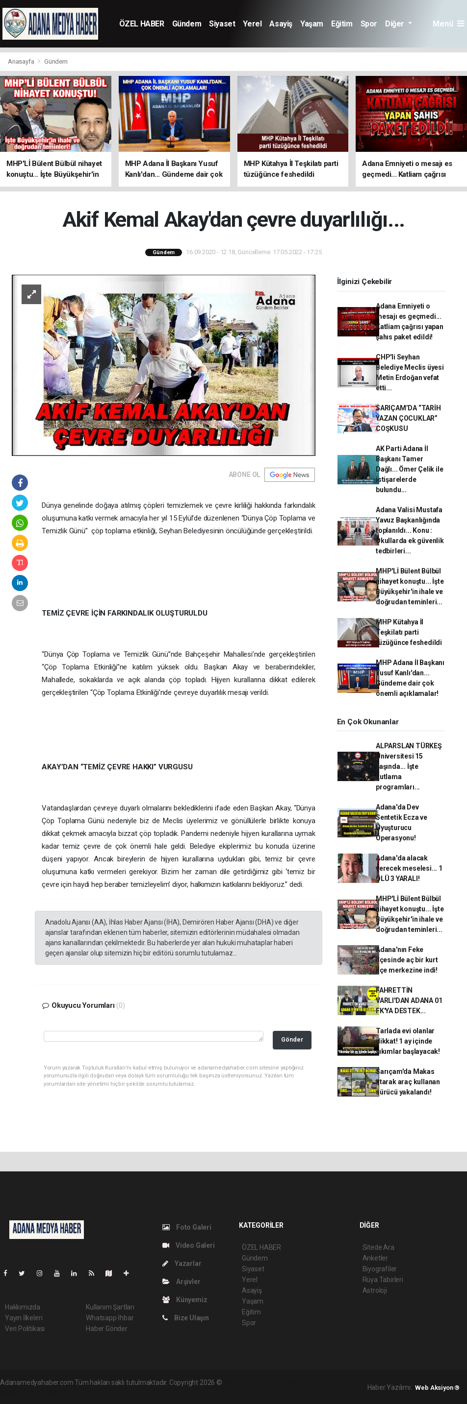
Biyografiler (380, 1269)
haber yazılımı (244, 1382)
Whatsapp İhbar (109, 1318)
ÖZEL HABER (141, 23)
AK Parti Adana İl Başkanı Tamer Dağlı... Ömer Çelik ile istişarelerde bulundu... (409, 469)
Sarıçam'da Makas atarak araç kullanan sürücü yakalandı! (408, 1082)
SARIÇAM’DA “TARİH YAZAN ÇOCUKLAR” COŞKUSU (408, 418)
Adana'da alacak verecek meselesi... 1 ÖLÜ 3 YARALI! (409, 868)
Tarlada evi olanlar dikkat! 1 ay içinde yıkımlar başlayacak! (408, 1041)
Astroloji (375, 1290)
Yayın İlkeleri (23, 1318)
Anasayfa (21, 61)
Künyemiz (184, 1300)
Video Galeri (188, 1245)
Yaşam (311, 23)
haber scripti (324, 1382)
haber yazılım (20, 1393)
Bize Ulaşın (185, 1318)
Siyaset (222, 23)
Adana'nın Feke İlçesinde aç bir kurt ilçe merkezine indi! (407, 960)
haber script (60, 1393)
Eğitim (342, 23)
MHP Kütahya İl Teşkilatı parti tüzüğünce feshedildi (409, 632)
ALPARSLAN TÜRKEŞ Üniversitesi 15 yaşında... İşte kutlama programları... (409, 766)
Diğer (395, 23)
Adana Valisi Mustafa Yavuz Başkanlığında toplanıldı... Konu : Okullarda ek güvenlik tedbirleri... (410, 530)
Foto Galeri (186, 1227)
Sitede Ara (378, 1247)
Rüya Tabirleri (383, 1280)
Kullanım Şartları (110, 1307)
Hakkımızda (22, 1307)
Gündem (187, 23)
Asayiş (280, 23)
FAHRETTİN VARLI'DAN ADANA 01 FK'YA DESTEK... (409, 1000)
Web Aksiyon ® (437, 1387)
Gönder (292, 1039)
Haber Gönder (107, 1329)
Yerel (252, 23)
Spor (369, 23)
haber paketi (286, 1382)
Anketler (375, 1258)
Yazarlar (181, 1263)
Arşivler (181, 1281)
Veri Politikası (25, 1329)
